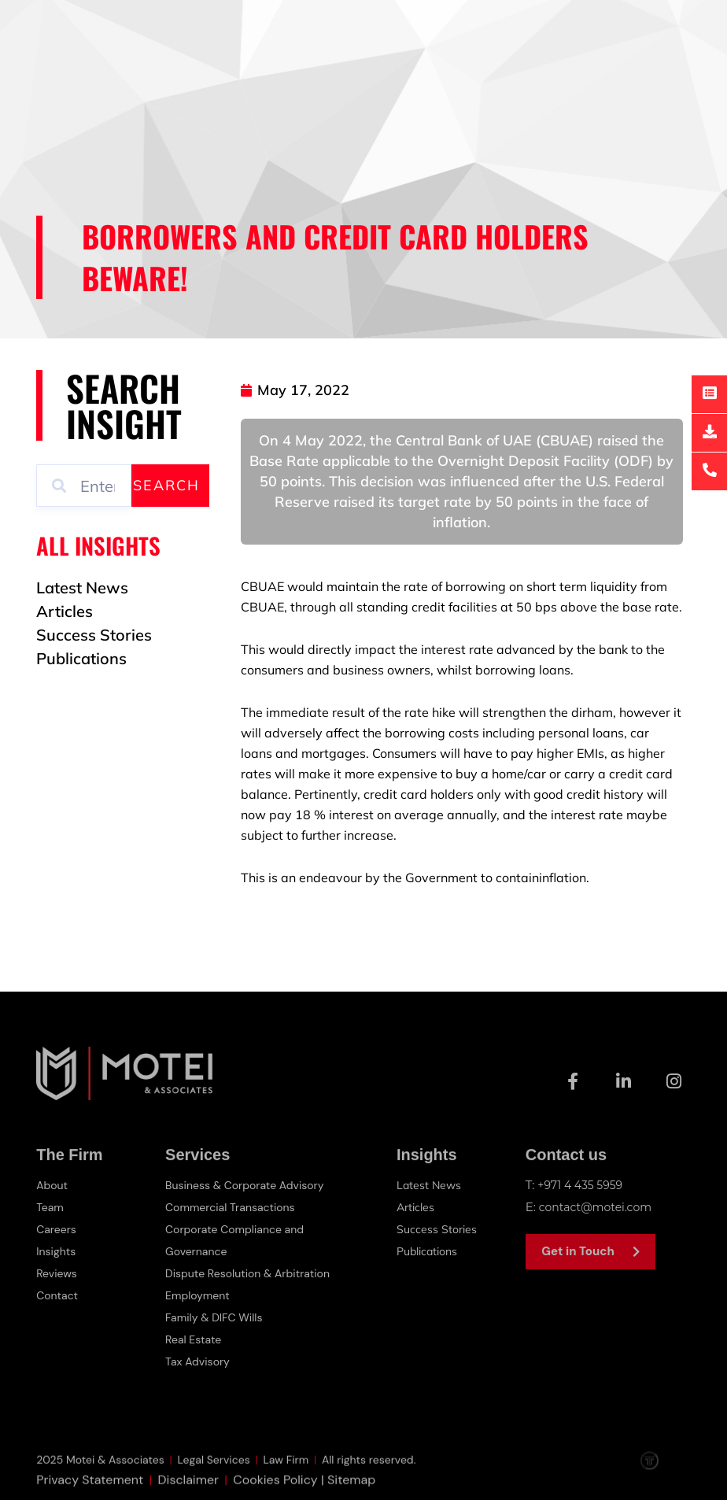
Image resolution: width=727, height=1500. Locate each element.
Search (166, 485)
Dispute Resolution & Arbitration (253, 1273)
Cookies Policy (275, 1491)
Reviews (57, 1273)
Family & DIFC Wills (217, 1317)
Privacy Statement (89, 1491)
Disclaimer (188, 1491)
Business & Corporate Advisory (250, 1185)
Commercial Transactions (234, 1207)
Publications (430, 1250)
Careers (57, 1229)
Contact (58, 1295)
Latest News (430, 1184)
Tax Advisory (199, 1361)
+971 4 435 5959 (583, 1184)
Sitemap (351, 1491)
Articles (417, 1206)
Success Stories (438, 1228)
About (53, 1185)
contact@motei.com (599, 1206)
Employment (199, 1295)
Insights (57, 1251)
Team (50, 1207)
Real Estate (195, 1339)
